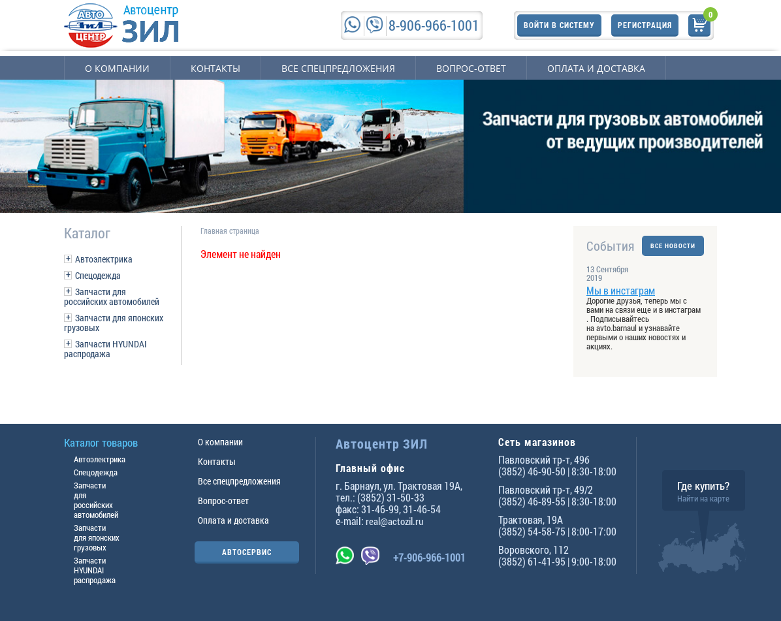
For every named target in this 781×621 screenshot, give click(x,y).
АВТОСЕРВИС (247, 552)
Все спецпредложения (338, 68)
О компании (117, 68)
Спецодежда (98, 275)
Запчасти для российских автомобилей (111, 296)
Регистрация (645, 25)
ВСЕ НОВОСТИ (672, 246)
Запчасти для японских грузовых (113, 322)
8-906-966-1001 (434, 25)
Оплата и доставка (596, 68)
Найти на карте (703, 498)
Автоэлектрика (104, 259)
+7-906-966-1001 (429, 557)
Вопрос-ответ (471, 68)
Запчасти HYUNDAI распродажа (105, 349)
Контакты (215, 68)
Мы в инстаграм (620, 290)
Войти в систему (559, 25)
